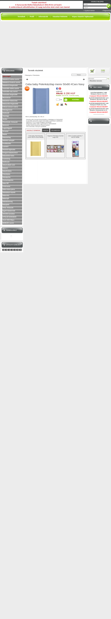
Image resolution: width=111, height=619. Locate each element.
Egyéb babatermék (9, 211)
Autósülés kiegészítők (10, 94)
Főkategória (28, 75)
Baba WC (6, 183)
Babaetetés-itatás (8, 156)
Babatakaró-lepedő (9, 192)
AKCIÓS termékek (9, 214)
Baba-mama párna (9, 189)
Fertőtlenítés (7, 143)
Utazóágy (6, 116)
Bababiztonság (8, 201)
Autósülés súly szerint (10, 91)
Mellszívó (6, 125)
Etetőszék (6, 113)
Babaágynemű (7, 110)
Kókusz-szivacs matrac (10, 107)
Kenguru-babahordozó (10, 153)
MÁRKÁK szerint (8, 223)
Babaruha (6, 195)
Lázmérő (5, 146)
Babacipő (6, 198)
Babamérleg (7, 137)
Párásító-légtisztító (9, 150)
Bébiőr (5, 134)
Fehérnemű (6, 186)
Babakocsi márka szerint (11, 79)
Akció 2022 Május (8, 220)
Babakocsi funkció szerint (11, 82)
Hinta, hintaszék (8, 208)
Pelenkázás (6, 174)
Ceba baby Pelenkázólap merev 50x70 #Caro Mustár (35, 136)
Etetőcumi (6, 162)
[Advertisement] (22, 44)
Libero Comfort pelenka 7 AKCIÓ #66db (75, 136)
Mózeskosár (7, 98)
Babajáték (6, 205)
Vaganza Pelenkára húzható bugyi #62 (55, 136)
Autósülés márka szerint (11, 88)
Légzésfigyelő (7, 128)
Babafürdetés (7, 171)
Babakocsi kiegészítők (10, 85)
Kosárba (75, 99)
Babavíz (5, 168)
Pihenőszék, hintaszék (10, 122)
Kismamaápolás (8, 180)
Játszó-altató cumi (9, 165)
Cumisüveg (6, 159)
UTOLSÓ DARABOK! (9, 217)
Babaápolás (6, 177)
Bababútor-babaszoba (10, 101)
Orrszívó (5, 131)
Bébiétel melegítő (8, 140)
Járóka (5, 119)
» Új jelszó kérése (89, 10)
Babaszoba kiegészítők (10, 104)
